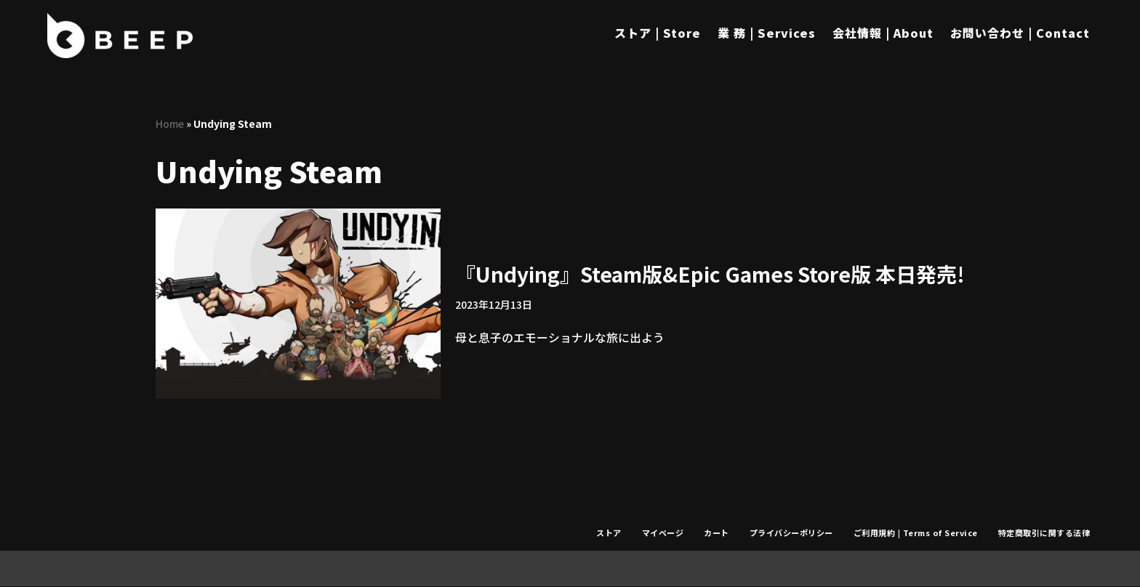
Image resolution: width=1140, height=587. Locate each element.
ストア (607, 532)
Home (170, 123)
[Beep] (120, 35)
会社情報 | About (883, 32)
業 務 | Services (767, 32)
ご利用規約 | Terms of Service (915, 532)
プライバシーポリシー (790, 532)
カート (715, 532)
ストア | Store (657, 32)
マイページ (662, 532)
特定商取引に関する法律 (1044, 532)
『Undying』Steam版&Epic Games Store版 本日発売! (710, 273)
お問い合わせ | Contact (1020, 32)
